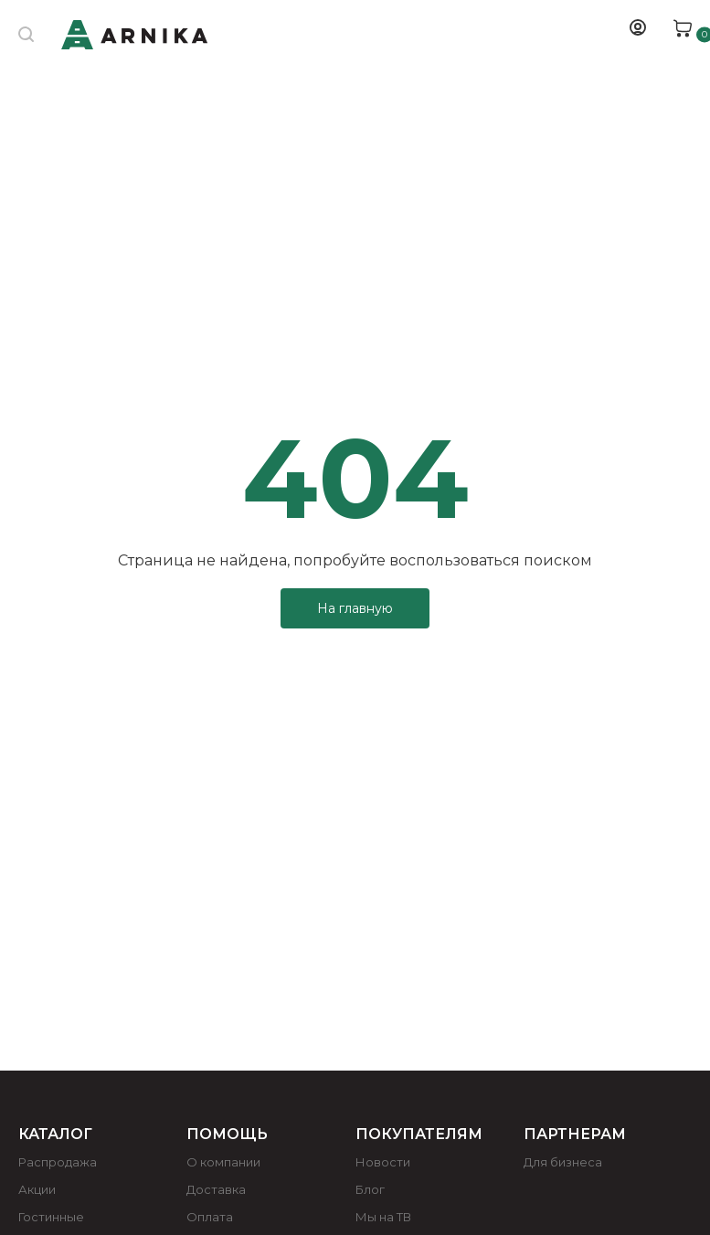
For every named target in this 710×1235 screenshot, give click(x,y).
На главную (355, 608)
